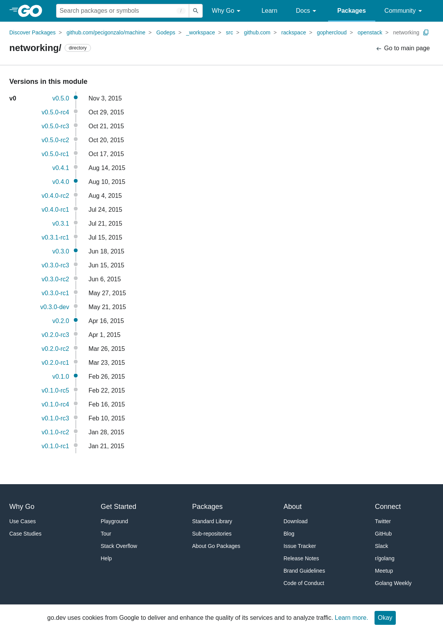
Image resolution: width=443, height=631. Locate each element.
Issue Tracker (300, 546)
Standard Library (212, 521)
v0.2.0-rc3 (55, 335)
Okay (385, 617)
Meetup (384, 571)
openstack (369, 32)
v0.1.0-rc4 (55, 404)
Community (404, 11)
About (293, 506)
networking (406, 32)
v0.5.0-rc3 (55, 126)
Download (296, 521)
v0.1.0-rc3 (55, 418)
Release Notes (301, 558)
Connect (388, 506)
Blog (289, 534)
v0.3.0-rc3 (55, 265)
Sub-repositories (212, 534)
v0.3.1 (60, 223)
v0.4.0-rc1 (55, 209)
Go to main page (402, 48)
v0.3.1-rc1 (55, 237)
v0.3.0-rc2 (55, 279)
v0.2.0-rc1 (55, 362)
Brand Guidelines (304, 571)
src (229, 32)
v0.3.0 (60, 251)
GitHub (383, 534)
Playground (114, 521)
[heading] (32, 11)
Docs (307, 11)
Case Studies (25, 534)
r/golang (385, 558)
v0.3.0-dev (54, 307)
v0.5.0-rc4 (55, 112)
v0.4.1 (60, 168)
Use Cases (22, 521)
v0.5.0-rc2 (55, 140)
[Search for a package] (122, 11)
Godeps (165, 32)
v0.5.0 (60, 98)
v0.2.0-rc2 (55, 348)
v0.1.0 (60, 376)
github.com (257, 32)
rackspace (293, 32)
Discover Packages (32, 32)
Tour (106, 534)
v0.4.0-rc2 (55, 195)
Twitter (383, 521)
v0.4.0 (60, 182)
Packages (351, 10)
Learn (269, 10)
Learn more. (351, 617)
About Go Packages (216, 546)
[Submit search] (196, 11)
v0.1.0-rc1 (55, 446)
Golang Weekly (393, 583)
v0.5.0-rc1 (55, 154)
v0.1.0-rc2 (55, 432)
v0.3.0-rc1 (55, 293)
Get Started (118, 506)
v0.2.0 (60, 321)
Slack (381, 546)
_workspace (200, 32)
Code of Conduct (304, 583)
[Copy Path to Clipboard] (425, 32)
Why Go (227, 11)
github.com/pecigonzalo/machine (106, 32)
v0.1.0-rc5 (55, 390)
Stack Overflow (119, 546)
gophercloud (332, 32)
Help (106, 558)
